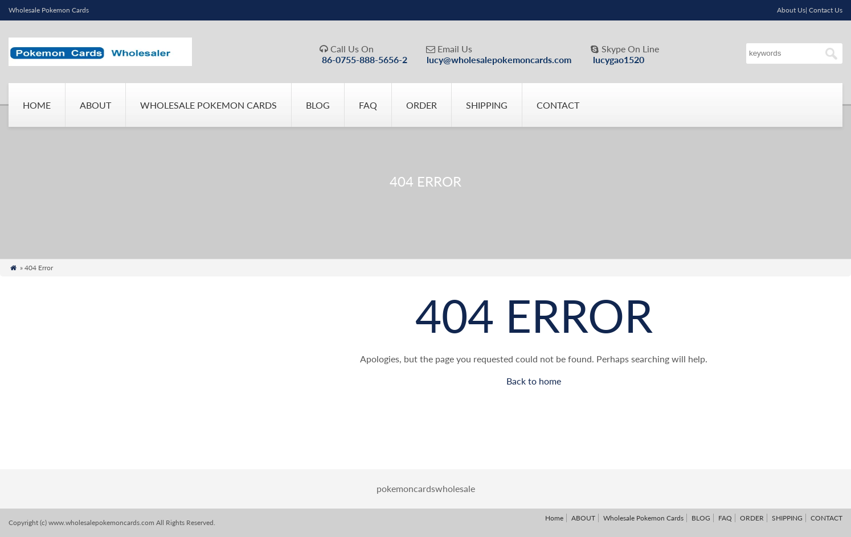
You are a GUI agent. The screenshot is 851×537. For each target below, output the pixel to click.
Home (37, 105)
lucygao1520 (618, 59)
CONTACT (558, 105)
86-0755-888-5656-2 (364, 59)
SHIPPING (487, 105)
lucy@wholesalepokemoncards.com (499, 59)
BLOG (318, 105)
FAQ (368, 105)
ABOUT (95, 105)
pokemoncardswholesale (426, 488)
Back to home (533, 380)
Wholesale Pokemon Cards (208, 105)
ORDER (421, 105)
